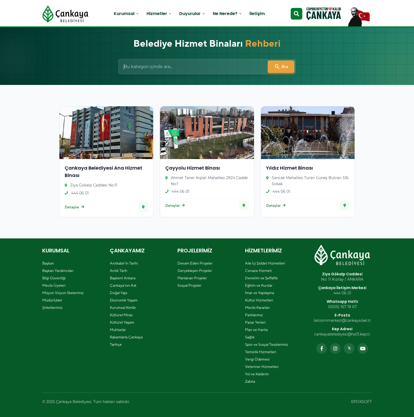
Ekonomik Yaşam (124, 300)
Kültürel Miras (121, 315)
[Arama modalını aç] (296, 14)
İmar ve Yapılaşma (259, 293)
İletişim (257, 14)
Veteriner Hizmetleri (262, 367)
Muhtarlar (118, 330)
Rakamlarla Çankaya (126, 337)
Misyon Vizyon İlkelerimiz (63, 293)
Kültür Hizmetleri (259, 300)
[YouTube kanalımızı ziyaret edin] (362, 348)
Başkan (48, 263)
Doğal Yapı (118, 293)
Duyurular (192, 14)
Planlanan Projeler (192, 278)
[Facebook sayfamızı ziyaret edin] (321, 348)
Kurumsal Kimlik (123, 307)
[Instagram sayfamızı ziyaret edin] (335, 348)
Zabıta (250, 381)
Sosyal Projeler (189, 285)
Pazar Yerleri (255, 322)
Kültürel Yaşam (122, 322)
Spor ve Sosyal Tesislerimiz (266, 344)
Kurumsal (126, 14)
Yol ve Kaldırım (257, 374)
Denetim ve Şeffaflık (261, 278)
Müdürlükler (52, 300)
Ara (281, 67)
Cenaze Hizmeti (258, 271)
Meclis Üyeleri (53, 285)
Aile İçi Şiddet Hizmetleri (265, 263)
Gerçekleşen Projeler (194, 271)
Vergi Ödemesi (257, 359)
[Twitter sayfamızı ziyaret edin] (349, 348)
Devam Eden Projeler (195, 263)
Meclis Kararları (257, 307)
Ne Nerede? (227, 14)
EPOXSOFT (361, 401)
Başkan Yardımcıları (57, 271)
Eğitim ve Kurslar (258, 285)
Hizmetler (159, 14)
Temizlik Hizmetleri (260, 352)
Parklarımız (254, 315)
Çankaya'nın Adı (123, 285)
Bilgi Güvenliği (53, 278)
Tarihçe (116, 344)
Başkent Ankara (122, 278)
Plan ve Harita (256, 330)
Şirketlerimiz (52, 307)
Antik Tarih (118, 271)
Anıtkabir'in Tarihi (124, 263)
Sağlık (250, 337)
